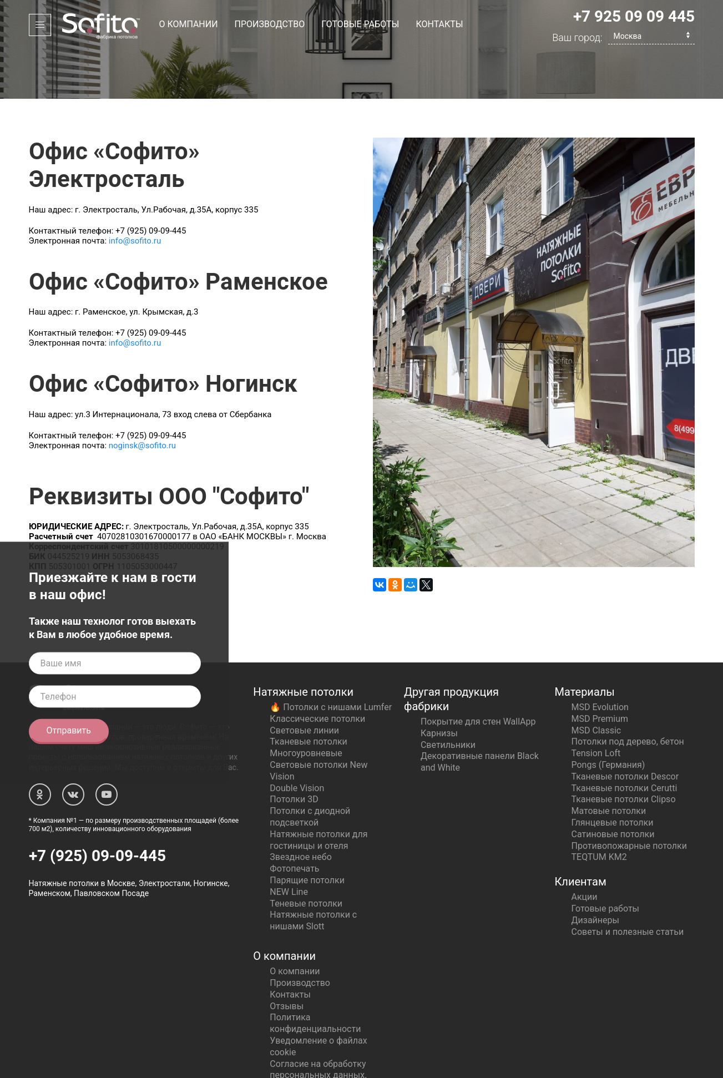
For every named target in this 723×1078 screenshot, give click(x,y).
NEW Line (289, 843)
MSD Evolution (600, 658)
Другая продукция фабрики (451, 650)
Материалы (585, 643)
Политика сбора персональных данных (317, 1044)
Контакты (439, 24)
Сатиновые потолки (613, 785)
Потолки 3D (294, 750)
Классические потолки (317, 670)
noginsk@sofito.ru (142, 397)
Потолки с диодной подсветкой (310, 768)
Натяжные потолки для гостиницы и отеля (318, 791)
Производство (270, 24)
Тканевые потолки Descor (625, 727)
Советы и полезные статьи (628, 883)
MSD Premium (600, 670)
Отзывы (287, 957)
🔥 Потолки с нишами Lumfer (331, 658)
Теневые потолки (306, 854)
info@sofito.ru (135, 192)
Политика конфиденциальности (315, 974)
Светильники (448, 696)
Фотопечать (294, 819)
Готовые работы (360, 24)
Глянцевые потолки (613, 773)
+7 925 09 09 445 (634, 16)
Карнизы (439, 684)
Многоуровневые (306, 704)
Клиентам (580, 832)
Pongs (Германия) (608, 716)
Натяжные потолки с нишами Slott (313, 872)
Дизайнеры (595, 871)
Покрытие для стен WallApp (478, 672)
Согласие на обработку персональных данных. (318, 1021)
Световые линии (304, 681)
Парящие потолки (307, 831)
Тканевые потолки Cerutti (625, 739)
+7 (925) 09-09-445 (97, 807)
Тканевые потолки (308, 692)
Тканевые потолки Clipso (624, 750)
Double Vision (297, 739)
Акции (585, 848)
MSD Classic (596, 681)
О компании (188, 24)
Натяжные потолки (303, 643)
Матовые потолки (609, 762)
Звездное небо (300, 808)
